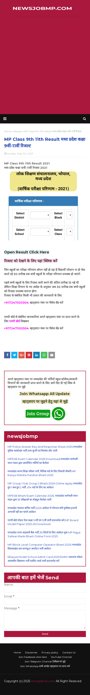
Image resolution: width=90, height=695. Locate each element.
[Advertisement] (45, 65)
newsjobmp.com (43, 681)
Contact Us (68, 652)
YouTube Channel (61, 656)
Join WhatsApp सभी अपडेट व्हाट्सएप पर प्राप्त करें (45, 666)
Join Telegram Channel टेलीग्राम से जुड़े (45, 661)
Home (17, 652)
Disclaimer (31, 652)
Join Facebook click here (32, 656)
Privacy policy (50, 652)
